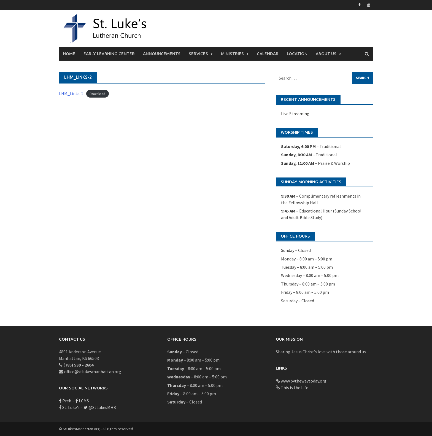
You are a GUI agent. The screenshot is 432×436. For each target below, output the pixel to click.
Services (198, 53)
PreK (65, 400)
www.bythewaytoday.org (303, 381)
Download (97, 93)
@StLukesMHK (99, 407)
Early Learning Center (109, 53)
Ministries (232, 53)
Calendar (268, 53)
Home (69, 53)
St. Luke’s (69, 407)
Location (297, 53)
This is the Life (294, 387)
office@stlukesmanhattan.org (92, 371)
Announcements (161, 53)
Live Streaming (295, 113)
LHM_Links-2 (71, 93)
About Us (326, 53)
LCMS (82, 400)
